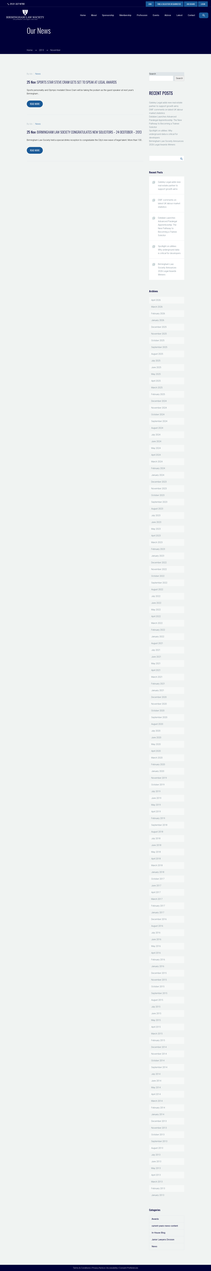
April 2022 (156, 616)
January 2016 (157, 966)
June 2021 (156, 656)
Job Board (191, 4)
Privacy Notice (98, 1268)
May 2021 (156, 663)
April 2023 (156, 535)
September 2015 (159, 993)
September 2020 (159, 717)
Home (83, 15)
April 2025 (156, 381)
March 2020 (157, 757)
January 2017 (157, 912)
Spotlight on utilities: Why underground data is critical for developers (163, 134)
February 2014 (158, 1107)
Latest (179, 15)
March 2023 (157, 542)
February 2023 (158, 549)
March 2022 (157, 623)
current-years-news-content (165, 1226)
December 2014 (159, 1047)
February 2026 (158, 313)
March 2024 (157, 461)
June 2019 (156, 798)
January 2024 (157, 475)
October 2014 (157, 1060)
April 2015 (156, 1027)
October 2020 (157, 710)
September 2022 (159, 582)
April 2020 (156, 751)
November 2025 (159, 333)
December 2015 (159, 973)
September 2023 (159, 502)
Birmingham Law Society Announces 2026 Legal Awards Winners (167, 269)
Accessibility (112, 1268)
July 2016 (155, 932)
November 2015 (159, 980)
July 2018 (155, 838)
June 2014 (156, 1080)
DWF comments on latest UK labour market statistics (169, 203)
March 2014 (157, 1101)
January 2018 (157, 872)
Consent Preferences (128, 1268)
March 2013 (157, 1181)
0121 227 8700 (17, 4)
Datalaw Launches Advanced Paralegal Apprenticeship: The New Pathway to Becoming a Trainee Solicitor (167, 227)
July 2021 (155, 650)
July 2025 (155, 360)
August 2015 (157, 1000)
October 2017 (157, 879)
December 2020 (159, 697)
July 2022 (155, 596)
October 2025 (157, 340)
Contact (191, 15)
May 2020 (156, 744)
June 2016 (156, 939)
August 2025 (157, 354)
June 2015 (156, 1013)
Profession (142, 15)
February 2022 (158, 630)
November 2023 (159, 488)
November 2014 (159, 1054)
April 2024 (156, 455)
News (38, 74)
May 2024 (156, 448)
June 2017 (156, 885)
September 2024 (159, 421)
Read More (35, 104)
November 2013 (159, 1128)
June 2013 (156, 1161)
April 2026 (156, 300)
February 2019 (158, 818)
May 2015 (156, 1020)
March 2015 (157, 1033)
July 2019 (155, 791)
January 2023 (157, 556)
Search (152, 74)
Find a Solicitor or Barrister (169, 4)
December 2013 (159, 1121)
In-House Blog (158, 1232)
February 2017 (158, 905)
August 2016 (157, 926)
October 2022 (157, 576)
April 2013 (156, 1175)
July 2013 (155, 1154)
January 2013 (157, 1195)
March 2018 (157, 865)
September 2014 (159, 1067)
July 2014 (155, 1074)
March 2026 (157, 307)
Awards (155, 1219)
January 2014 (157, 1114)
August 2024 (157, 428)
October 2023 (157, 495)
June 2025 (156, 367)
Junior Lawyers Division (163, 1239)
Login (203, 4)
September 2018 (159, 825)
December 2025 (159, 327)
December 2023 (159, 482)
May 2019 (156, 805)
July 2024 (155, 434)
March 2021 (157, 677)
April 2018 (156, 858)
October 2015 (157, 986)
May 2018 (156, 852)
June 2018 (156, 845)
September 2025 (159, 347)
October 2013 (157, 1134)
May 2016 (156, 946)
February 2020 (158, 764)
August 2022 (157, 589)
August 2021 (157, 643)
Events (156, 15)
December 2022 (159, 562)
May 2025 (156, 374)
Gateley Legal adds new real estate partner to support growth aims (169, 185)
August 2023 (157, 508)
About (94, 15)
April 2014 (156, 1094)
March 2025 (157, 387)
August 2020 (157, 724)
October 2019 (157, 784)
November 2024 (159, 407)
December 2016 (159, 919)
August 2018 (157, 831)
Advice (168, 15)
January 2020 (157, 771)
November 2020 (159, 704)
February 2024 (158, 468)
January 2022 (157, 636)
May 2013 (156, 1168)
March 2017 (157, 899)
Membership (125, 15)
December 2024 (159, 401)
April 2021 (156, 670)
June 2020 (156, 737)
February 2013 (158, 1188)
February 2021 (158, 683)
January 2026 (157, 320)
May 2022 (156, 609)
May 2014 (156, 1087)
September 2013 (159, 1141)
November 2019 (159, 778)
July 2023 (155, 515)
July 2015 (155, 1006)
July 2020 (155, 731)
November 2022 (159, 569)
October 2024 (157, 414)
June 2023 (156, 522)
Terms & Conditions (82, 1268)
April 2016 (156, 953)
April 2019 (156, 811)
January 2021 (157, 690)
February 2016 (158, 959)
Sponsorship (108, 15)
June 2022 (156, 603)
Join (149, 4)
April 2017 (156, 892)
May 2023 (156, 529)
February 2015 (158, 1040)
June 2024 (156, 441)
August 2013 (157, 1148)
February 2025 (158, 394)
